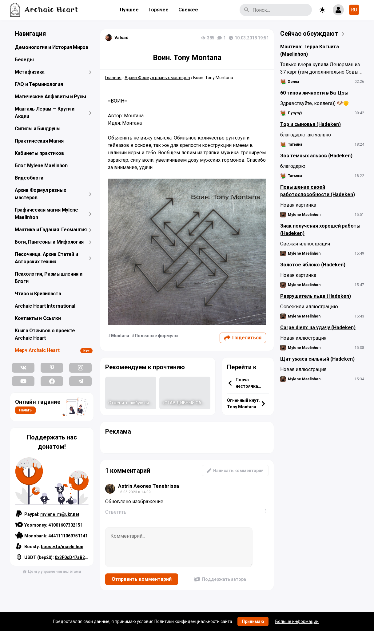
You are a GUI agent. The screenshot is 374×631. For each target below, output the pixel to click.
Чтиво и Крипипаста (38, 294)
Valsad (121, 37)
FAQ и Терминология (39, 84)
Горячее (159, 10)
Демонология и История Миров (51, 47)
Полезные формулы (156, 335)
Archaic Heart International (45, 306)
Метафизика (30, 72)
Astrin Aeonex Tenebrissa (148, 486)
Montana (120, 335)
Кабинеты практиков (39, 153)
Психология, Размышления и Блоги (48, 277)
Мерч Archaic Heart (37, 350)
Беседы (24, 60)
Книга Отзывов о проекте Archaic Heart (45, 334)
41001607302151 (65, 525)
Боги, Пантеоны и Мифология (49, 242)
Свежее (188, 10)
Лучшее (129, 10)
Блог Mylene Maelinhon (41, 165)
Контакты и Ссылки (38, 318)
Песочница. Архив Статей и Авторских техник (46, 258)
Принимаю (253, 621)
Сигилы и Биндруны (38, 128)
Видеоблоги (29, 178)
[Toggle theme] (322, 9)
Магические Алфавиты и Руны (50, 96)
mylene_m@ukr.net (59, 514)
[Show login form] (338, 9)
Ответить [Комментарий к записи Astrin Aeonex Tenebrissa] (115, 512)
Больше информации (297, 621)
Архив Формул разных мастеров (40, 193)
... (267, 511)
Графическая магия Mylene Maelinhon (46, 213)
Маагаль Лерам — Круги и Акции (44, 112)
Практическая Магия (39, 141)
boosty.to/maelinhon (62, 546)
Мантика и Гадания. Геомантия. (51, 230)
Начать (25, 410)
